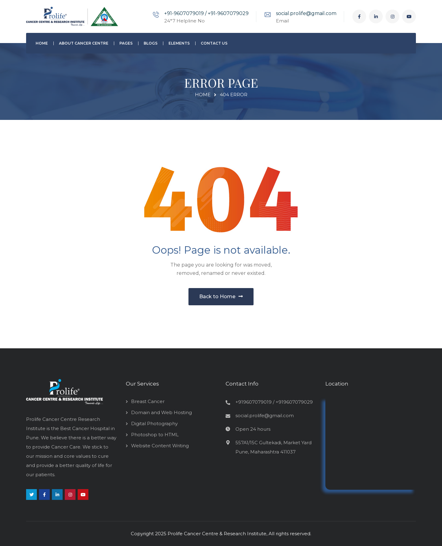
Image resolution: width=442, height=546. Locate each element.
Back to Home (221, 296)
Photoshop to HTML (155, 434)
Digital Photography (154, 423)
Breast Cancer (148, 401)
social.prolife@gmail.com (306, 13)
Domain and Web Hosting (161, 412)
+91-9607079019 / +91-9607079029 (206, 13)
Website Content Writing (160, 446)
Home (203, 94)
